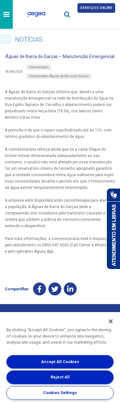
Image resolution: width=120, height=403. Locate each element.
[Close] (111, 321)
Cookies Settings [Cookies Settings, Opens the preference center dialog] (60, 392)
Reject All (60, 377)
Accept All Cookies (60, 361)
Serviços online (96, 8)
